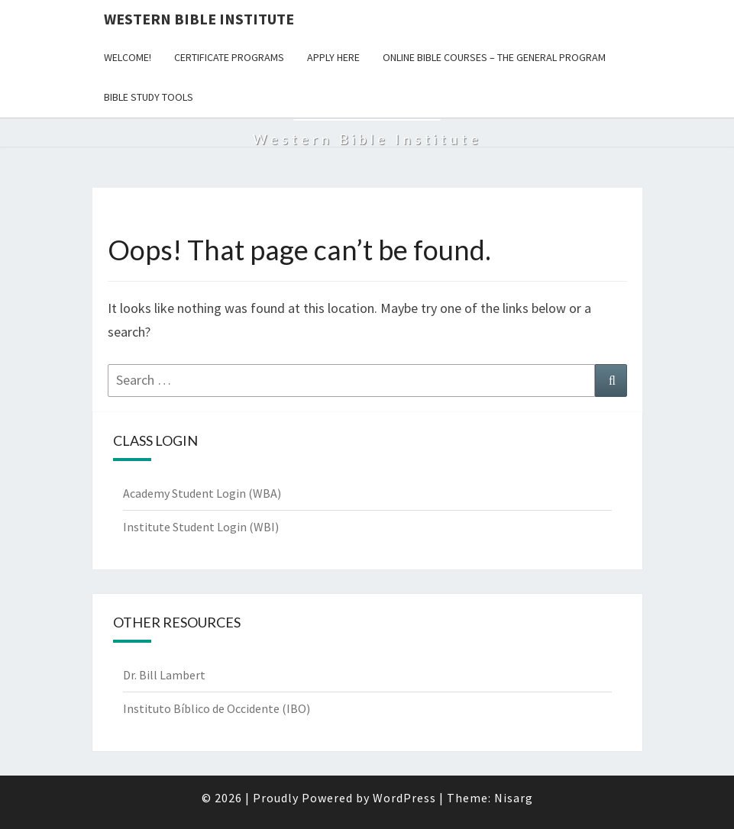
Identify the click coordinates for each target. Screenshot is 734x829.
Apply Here (333, 57)
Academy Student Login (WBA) (202, 493)
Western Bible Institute (199, 18)
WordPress (404, 797)
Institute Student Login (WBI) (201, 526)
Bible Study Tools (148, 97)
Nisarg (513, 797)
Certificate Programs (229, 57)
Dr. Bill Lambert (164, 674)
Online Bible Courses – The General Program (494, 57)
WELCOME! (127, 57)
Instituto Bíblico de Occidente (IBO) (216, 708)
